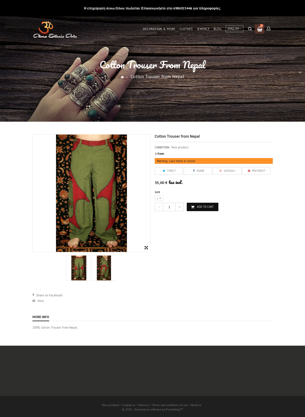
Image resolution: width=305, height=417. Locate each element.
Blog (218, 29)
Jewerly (203, 29)
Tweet (169, 171)
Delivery (143, 405)
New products (111, 405)
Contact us (128, 405)
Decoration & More (159, 29)
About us (196, 405)
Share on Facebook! (49, 295)
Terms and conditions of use (170, 405)
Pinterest (256, 171)
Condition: (162, 147)
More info (40, 317)
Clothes (186, 29)
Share (197, 171)
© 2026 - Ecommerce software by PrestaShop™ (152, 409)
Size (158, 192)
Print (41, 301)
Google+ (227, 171)
